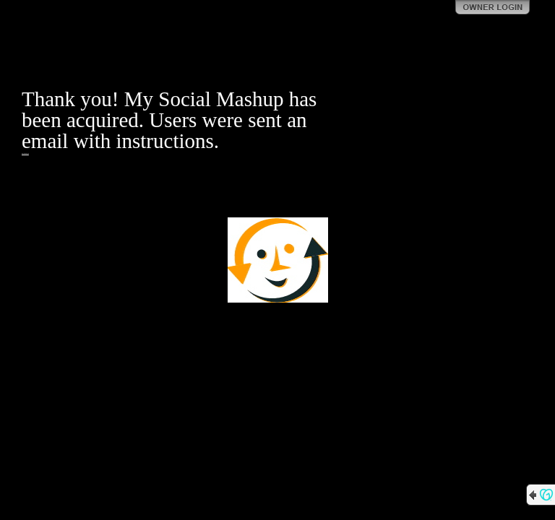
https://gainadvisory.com (25, 153)
